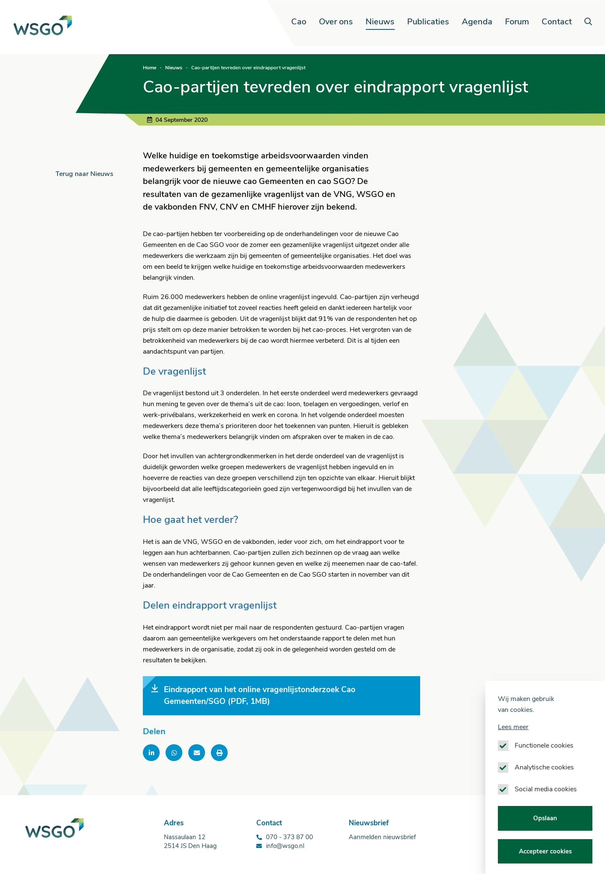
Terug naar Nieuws (84, 173)
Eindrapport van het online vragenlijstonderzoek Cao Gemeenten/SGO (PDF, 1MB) (253, 695)
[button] (587, 22)
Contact (557, 21)
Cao (298, 21)
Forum (517, 21)
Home (149, 67)
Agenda (477, 21)
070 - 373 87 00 (289, 837)
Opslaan (545, 834)
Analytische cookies (544, 783)
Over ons (336, 21)
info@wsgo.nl (285, 846)
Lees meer (513, 743)
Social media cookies (546, 805)
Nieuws (380, 21)
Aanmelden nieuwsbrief (382, 837)
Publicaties (428, 21)
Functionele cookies (544, 761)
